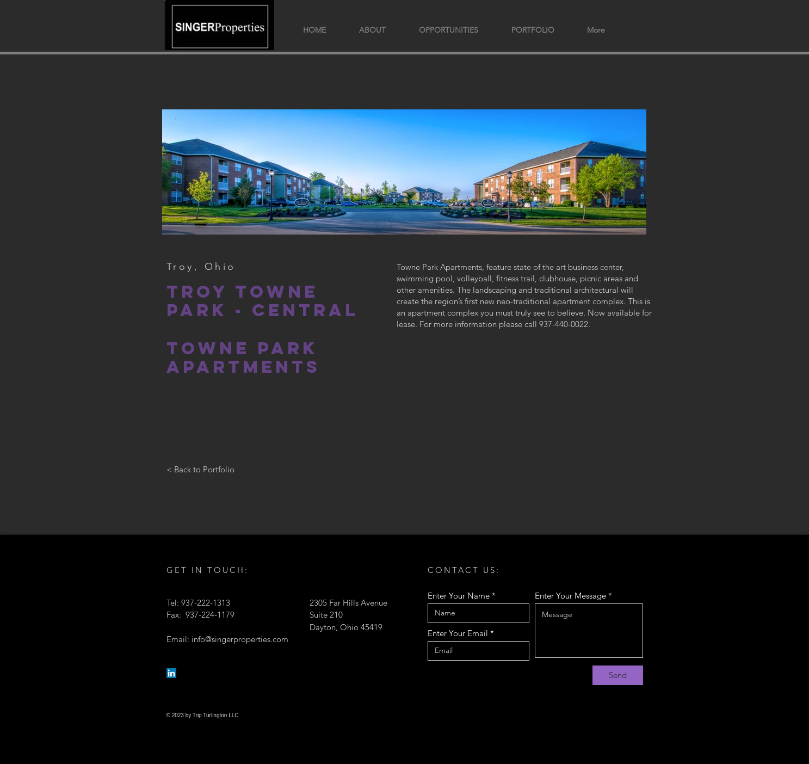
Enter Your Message (570, 596)
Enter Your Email (458, 633)
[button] (533, 29)
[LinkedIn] (171, 673)
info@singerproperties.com (240, 639)
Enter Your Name (459, 596)
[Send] (617, 675)
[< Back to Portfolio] (200, 469)
